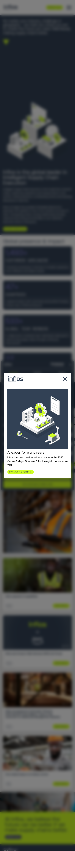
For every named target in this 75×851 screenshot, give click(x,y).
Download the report (19, 472)
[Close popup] (65, 379)
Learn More (60, 606)
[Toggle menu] (69, 7)
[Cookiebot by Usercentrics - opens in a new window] (51, 365)
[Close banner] (70, 365)
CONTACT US (12, 837)
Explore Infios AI (14, 229)
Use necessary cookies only (37, 484)
